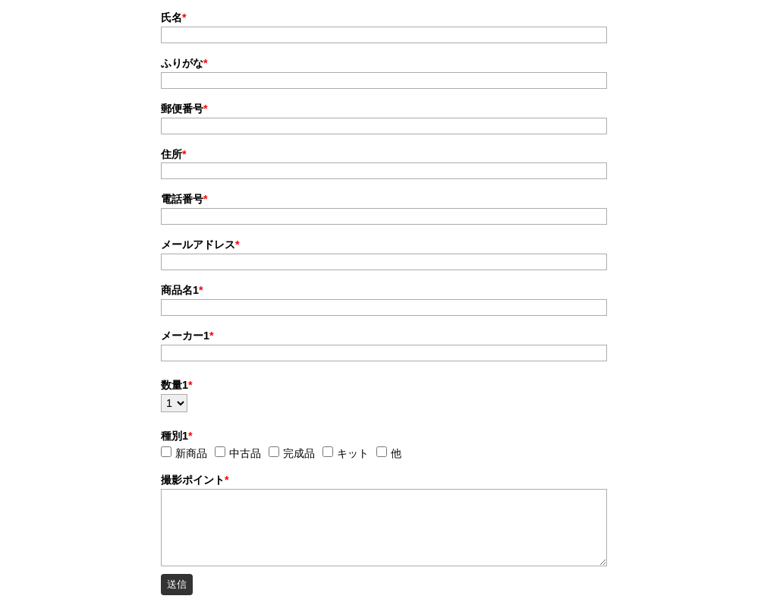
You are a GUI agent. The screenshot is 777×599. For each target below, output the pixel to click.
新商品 (191, 453)
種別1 (177, 436)
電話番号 (184, 199)
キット (353, 453)
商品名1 (182, 290)
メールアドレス (200, 244)
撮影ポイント (195, 480)
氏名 (174, 17)
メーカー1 (187, 335)
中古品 (245, 453)
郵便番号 (184, 108)
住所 (174, 154)
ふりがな (184, 63)
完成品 (299, 453)
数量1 (177, 385)
